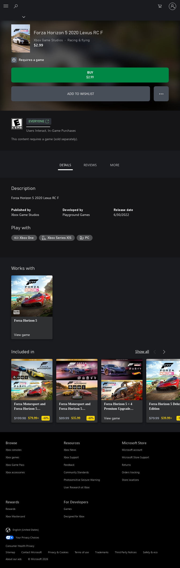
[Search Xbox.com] (16, 6)
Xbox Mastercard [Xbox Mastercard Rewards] (15, 516)
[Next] (164, 352)
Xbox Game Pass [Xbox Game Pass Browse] (15, 464)
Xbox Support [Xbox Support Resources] (71, 457)
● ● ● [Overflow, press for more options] (161, 93)
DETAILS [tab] (65, 165)
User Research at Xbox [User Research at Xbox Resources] (77, 487)
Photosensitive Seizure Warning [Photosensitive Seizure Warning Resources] (82, 479)
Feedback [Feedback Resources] (69, 464)
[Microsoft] (89, 3)
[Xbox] (12, 17)
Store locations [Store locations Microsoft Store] (130, 479)
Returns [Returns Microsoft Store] (126, 464)
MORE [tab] (114, 165)
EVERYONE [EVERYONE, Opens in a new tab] (39, 121)
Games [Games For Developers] (68, 508)
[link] (31, 307)
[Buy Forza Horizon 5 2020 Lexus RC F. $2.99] (90, 75)
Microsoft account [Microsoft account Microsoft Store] (132, 449)
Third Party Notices (126, 552)
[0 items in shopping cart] (161, 6)
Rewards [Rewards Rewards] (10, 508)
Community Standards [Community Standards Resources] (76, 472)
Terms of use (82, 552)
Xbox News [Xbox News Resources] (70, 449)
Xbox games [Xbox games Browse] (12, 457)
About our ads (14, 558)
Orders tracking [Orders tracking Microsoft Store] (130, 472)
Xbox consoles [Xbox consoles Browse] (14, 449)
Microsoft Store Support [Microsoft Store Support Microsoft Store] (135, 457)
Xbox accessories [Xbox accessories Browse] (15, 472)
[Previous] (154, 352)
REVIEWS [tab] (90, 165)
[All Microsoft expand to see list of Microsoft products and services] (5, 6)
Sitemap (10, 552)
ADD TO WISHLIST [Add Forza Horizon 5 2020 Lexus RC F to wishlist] (80, 93)
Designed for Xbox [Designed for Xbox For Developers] (74, 516)
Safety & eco (150, 552)
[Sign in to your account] (172, 6)
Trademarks (102, 552)
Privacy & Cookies (58, 552)
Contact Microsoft (31, 552)
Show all (142, 351)
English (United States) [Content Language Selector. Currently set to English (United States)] (26, 529)
